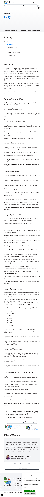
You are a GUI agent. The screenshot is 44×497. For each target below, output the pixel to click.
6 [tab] (20, 464)
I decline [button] (32, 490)
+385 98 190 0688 (19, 486)
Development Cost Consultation (16, 58)
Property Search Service (13, 53)
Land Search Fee (11, 50)
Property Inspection (12, 55)
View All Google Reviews (22, 468)
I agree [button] (26, 490)
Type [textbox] (24, 6)
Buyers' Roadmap (11, 30)
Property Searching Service (31, 30)
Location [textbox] (10, 6)
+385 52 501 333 (18, 484)
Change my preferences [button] (30, 493)
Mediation (10, 44)
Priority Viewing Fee (12, 47)
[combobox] (14, 5)
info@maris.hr (18, 482)
